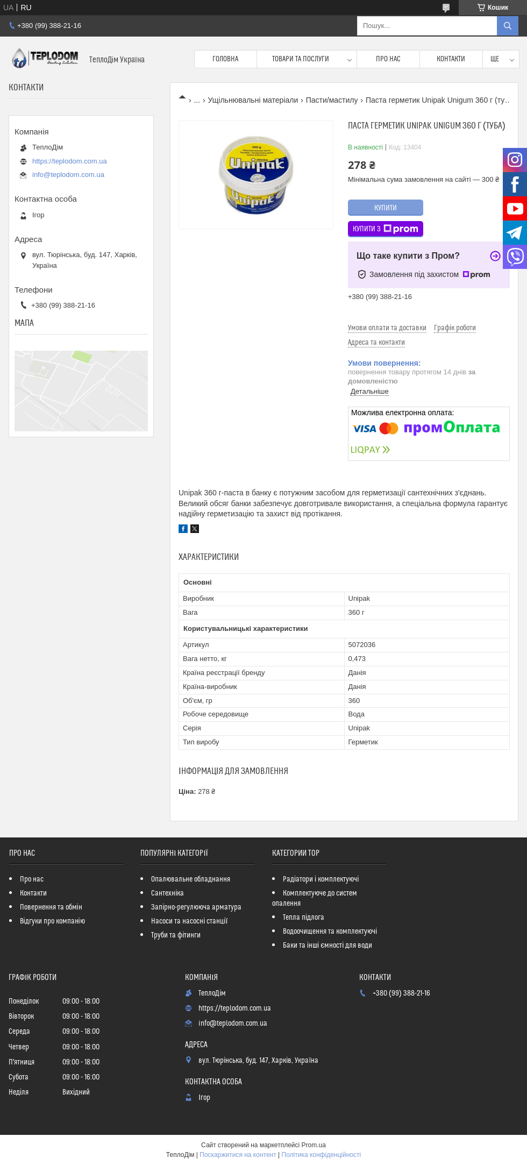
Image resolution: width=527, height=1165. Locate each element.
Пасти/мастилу (332, 100)
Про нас (388, 59)
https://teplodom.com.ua (69, 161)
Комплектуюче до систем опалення (314, 898)
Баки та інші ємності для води (327, 945)
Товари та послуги (300, 59)
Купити (385, 208)
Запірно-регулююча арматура (196, 907)
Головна (225, 59)
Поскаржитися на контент (238, 1155)
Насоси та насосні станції (189, 921)
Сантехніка (167, 893)
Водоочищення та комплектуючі (330, 931)
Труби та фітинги (176, 935)
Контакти (451, 59)
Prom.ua (314, 1145)
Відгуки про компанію (52, 921)
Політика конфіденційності (321, 1155)
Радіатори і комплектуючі (321, 879)
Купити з (385, 229)
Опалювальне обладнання (190, 879)
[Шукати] (507, 25)
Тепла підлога (303, 917)
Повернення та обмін (51, 907)
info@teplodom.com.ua (68, 175)
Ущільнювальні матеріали (253, 100)
